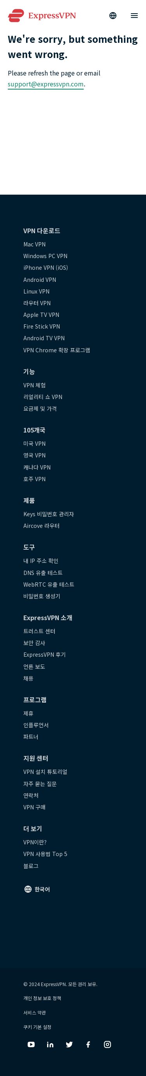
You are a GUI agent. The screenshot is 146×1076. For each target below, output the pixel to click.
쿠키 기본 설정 (37, 1026)
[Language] (113, 15)
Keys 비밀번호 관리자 (48, 514)
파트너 (31, 736)
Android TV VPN (44, 338)
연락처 (31, 795)
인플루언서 (36, 725)
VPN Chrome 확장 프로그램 (56, 350)
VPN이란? (35, 842)
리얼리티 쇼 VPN (42, 397)
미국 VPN (34, 443)
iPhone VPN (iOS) (45, 267)
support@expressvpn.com (46, 83)
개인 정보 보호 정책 (42, 998)
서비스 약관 (34, 1012)
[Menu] (134, 15)
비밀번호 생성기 (41, 596)
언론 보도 (34, 666)
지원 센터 (35, 758)
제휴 (28, 713)
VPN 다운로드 (41, 230)
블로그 (31, 866)
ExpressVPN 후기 (44, 654)
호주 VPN (34, 479)
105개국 (34, 429)
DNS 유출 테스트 (43, 573)
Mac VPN (34, 244)
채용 (28, 678)
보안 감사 (34, 643)
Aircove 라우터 (41, 525)
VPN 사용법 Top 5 (45, 854)
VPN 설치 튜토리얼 (45, 771)
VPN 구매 (34, 807)
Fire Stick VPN (41, 326)
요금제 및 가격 (40, 408)
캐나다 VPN (37, 467)
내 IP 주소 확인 (40, 560)
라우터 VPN (37, 303)
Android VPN (39, 279)
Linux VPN (36, 291)
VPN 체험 (34, 385)
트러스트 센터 (39, 631)
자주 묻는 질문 (40, 784)
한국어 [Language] (42, 889)
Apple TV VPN (41, 314)
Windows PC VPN (45, 256)
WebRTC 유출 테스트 (48, 584)
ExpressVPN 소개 (47, 617)
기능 (29, 371)
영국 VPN (34, 455)
